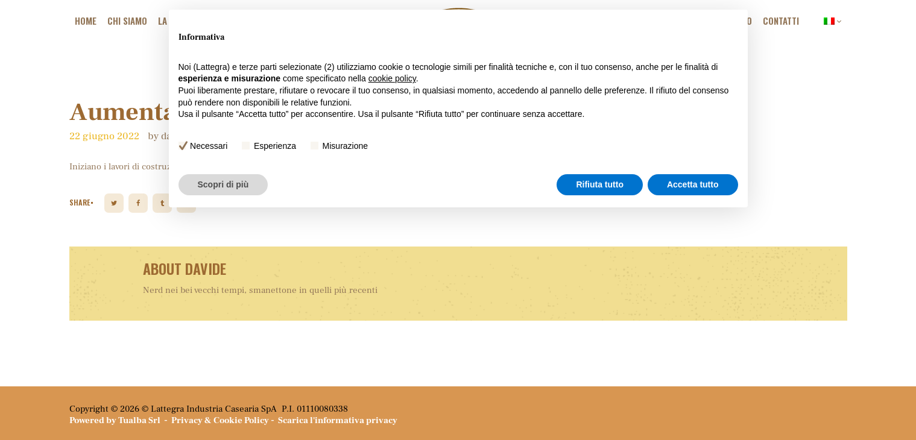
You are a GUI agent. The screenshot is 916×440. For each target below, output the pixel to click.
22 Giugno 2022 (104, 136)
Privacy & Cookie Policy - (224, 420)
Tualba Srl (139, 420)
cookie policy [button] (392, 78)
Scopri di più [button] (223, 184)
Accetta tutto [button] (693, 184)
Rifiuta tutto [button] (600, 184)
